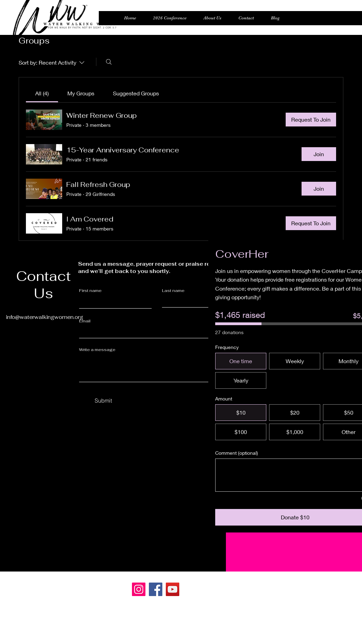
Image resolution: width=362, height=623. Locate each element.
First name (90, 291)
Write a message (97, 350)
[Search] (109, 62)
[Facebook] (155, 589)
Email (84, 321)
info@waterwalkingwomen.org (44, 317)
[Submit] (103, 401)
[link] (42, 93)
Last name (173, 291)
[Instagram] (138, 589)
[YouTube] (172, 589)
